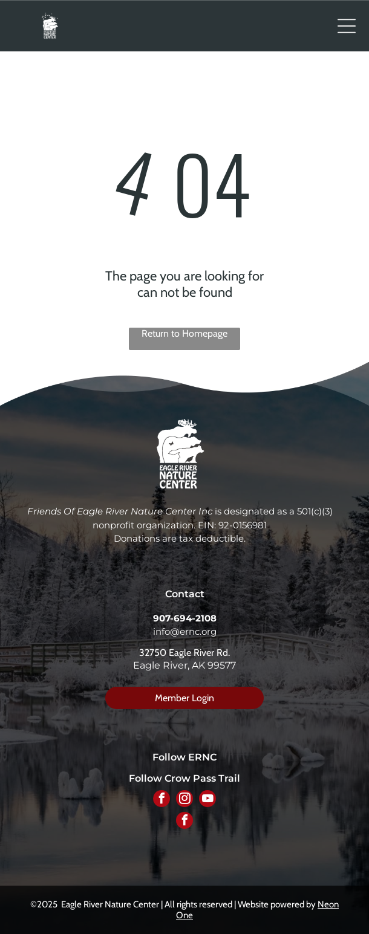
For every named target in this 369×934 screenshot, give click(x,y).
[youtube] (207, 800)
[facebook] (161, 800)
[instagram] (184, 800)
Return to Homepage (184, 333)
